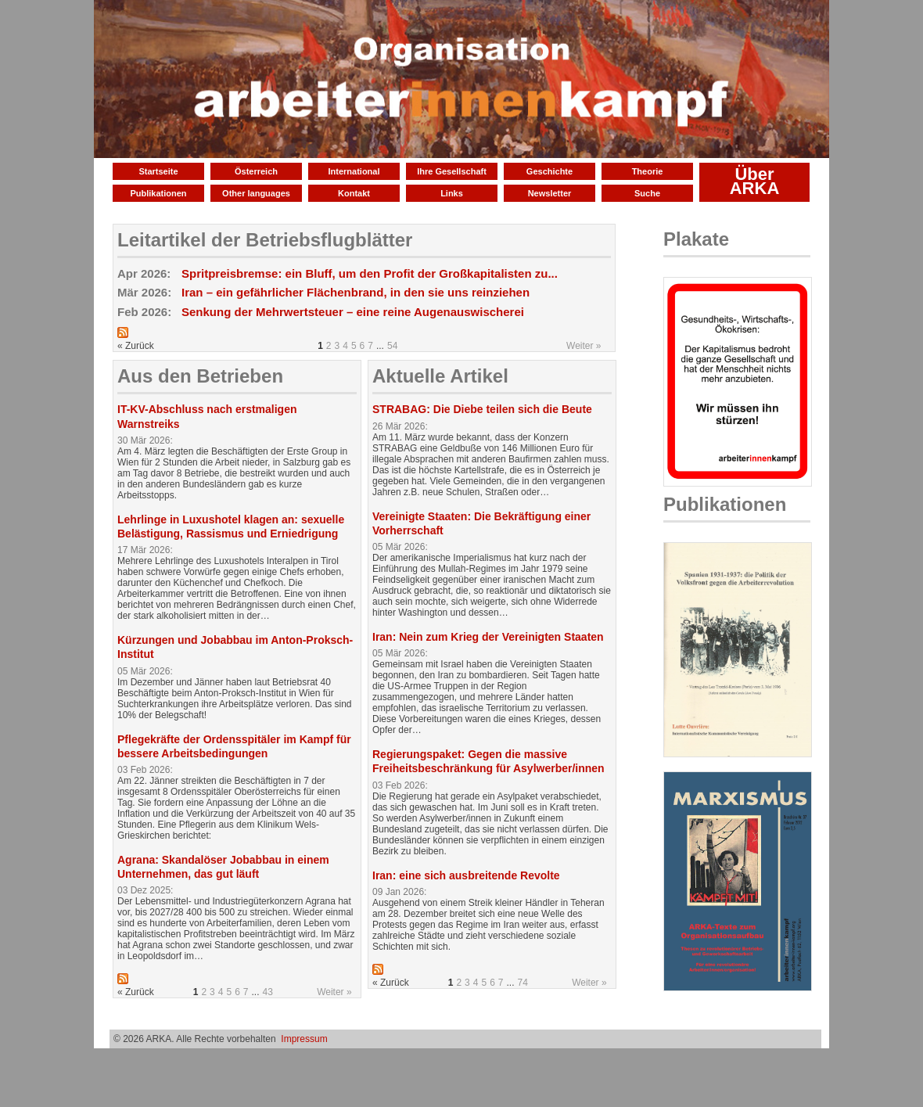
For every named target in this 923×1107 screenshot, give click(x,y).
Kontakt (354, 193)
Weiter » (583, 345)
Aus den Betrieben (200, 375)
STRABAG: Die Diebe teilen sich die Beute (482, 409)
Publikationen (158, 193)
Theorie (647, 171)
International (353, 171)
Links (451, 193)
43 (268, 992)
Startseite (158, 171)
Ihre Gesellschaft (452, 171)
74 (523, 982)
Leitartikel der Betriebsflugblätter (264, 239)
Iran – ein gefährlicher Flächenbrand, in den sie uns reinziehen (355, 292)
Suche (647, 193)
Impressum (304, 1038)
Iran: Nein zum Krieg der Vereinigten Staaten (488, 637)
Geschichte (549, 171)
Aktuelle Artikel (440, 375)
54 (392, 345)
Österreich (256, 171)
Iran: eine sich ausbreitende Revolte (466, 875)
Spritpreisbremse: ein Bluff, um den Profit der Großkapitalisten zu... (369, 273)
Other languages (256, 193)
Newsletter (550, 193)
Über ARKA (755, 181)
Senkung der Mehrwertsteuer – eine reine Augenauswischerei (352, 311)
